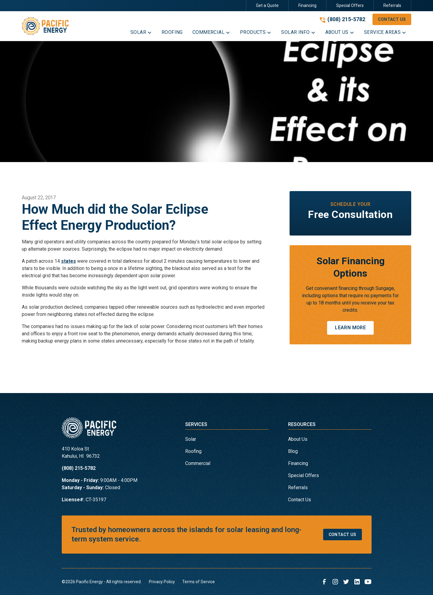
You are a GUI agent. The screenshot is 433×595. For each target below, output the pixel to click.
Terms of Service (198, 581)
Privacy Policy (162, 581)
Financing (307, 5)
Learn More (350, 327)
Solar (190, 439)
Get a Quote (267, 5)
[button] (141, 33)
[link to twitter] (346, 581)
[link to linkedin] (357, 581)
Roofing (193, 451)
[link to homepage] (45, 26)
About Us (297, 439)
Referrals (392, 5)
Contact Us (392, 19)
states (68, 261)
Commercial (197, 463)
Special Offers (350, 5)
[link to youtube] (368, 581)
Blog (293, 451)
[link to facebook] (324, 581)
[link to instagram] (335, 581)
